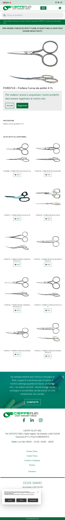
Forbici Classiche (31, 21)
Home (5, 21)
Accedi (10, 105)
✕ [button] (38, 492)
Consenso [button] (32, 471)
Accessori (16, 21)
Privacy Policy (32, 451)
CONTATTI (32, 402)
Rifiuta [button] (21, 500)
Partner (32, 465)
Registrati (22, 105)
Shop (10, 21)
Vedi (17, 175)
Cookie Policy (32, 456)
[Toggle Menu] (43, 8)
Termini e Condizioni (32, 460)
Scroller (36, 519)
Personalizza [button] (33, 500)
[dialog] (21, 496)
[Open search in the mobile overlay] (32, 15)
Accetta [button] (10, 500)
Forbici (22, 21)
